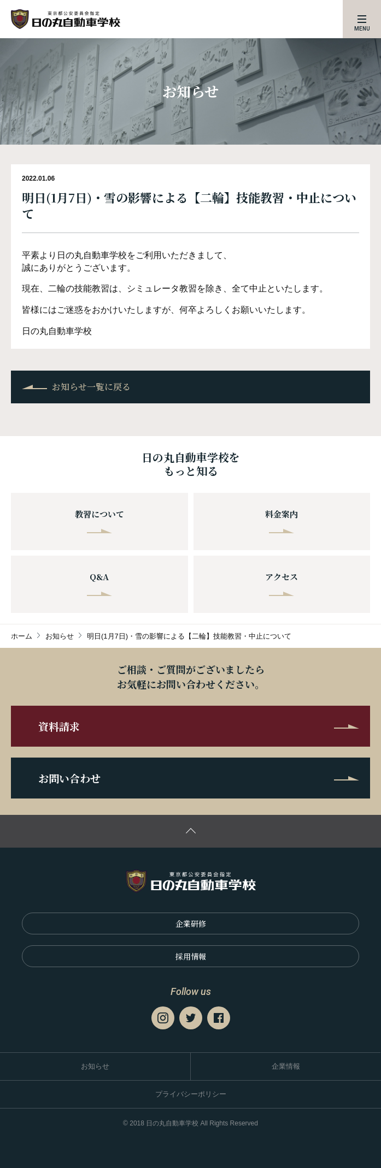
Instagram (162, 1017)
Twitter (190, 1017)
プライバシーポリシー (190, 1094)
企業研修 (190, 923)
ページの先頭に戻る (190, 831)
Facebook (218, 1017)
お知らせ (95, 1066)
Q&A (99, 583)
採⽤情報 (190, 956)
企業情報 (286, 1066)
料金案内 (281, 520)
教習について (99, 520)
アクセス (281, 583)
